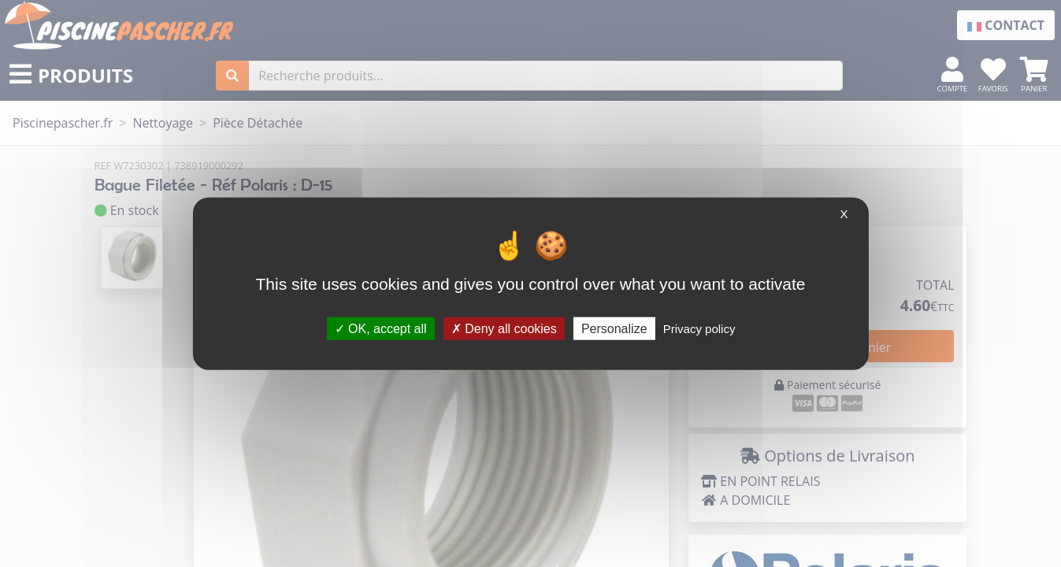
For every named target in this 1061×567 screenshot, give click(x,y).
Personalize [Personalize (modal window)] (614, 328)
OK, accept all (381, 328)
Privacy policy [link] (699, 328)
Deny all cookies (504, 328)
